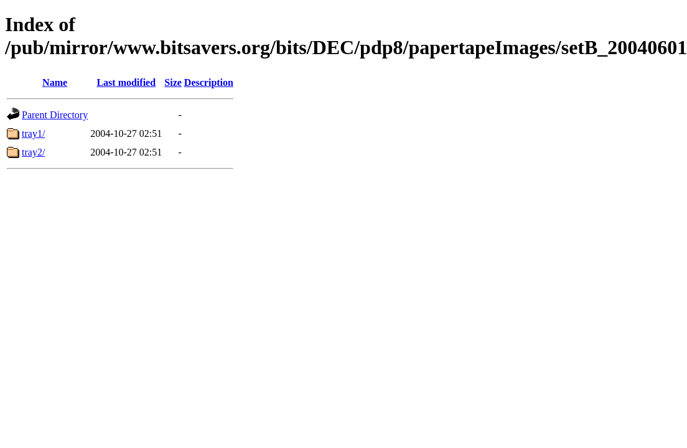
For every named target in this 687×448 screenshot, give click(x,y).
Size (173, 82)
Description (208, 82)
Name (54, 82)
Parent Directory (55, 115)
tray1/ (33, 133)
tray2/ (33, 152)
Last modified (126, 82)
